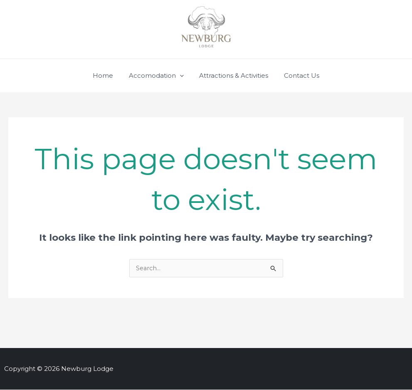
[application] (181, 75)
